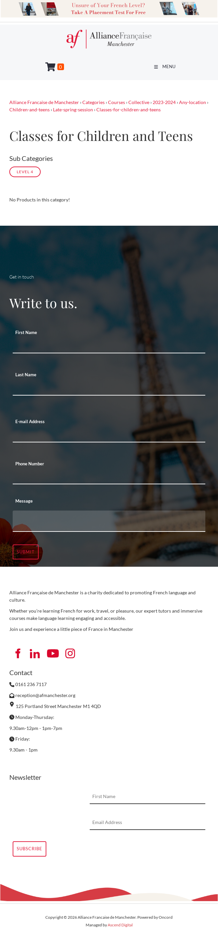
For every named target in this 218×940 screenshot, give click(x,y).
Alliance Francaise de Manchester (44, 102)
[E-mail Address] (109, 435)
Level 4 (25, 171)
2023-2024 (164, 102)
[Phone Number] (109, 477)
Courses (116, 102)
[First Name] (109, 346)
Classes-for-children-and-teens (128, 109)
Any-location (192, 102)
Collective (138, 102)
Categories (93, 102)
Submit (26, 551)
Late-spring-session (73, 109)
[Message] (109, 521)
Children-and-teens (29, 109)
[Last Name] (109, 388)
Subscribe (29, 848)
